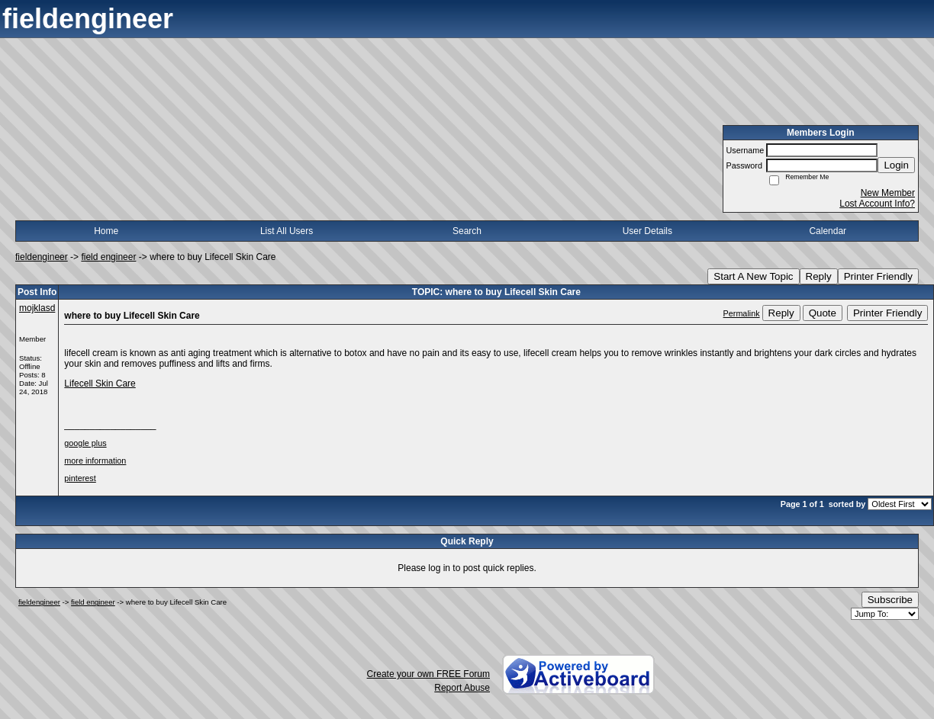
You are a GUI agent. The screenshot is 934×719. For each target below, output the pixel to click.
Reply (819, 276)
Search (467, 231)
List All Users (286, 231)
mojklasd (37, 308)
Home (106, 231)
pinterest (79, 478)
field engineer (108, 257)
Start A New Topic (753, 276)
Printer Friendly (878, 276)
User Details (647, 231)
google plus (85, 443)
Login (896, 165)
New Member (888, 193)
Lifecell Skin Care (99, 383)
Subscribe (890, 599)
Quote (822, 313)
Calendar (827, 231)
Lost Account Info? (877, 203)
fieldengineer (41, 257)
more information (95, 460)
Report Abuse (462, 687)
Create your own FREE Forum (428, 674)
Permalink (741, 313)
